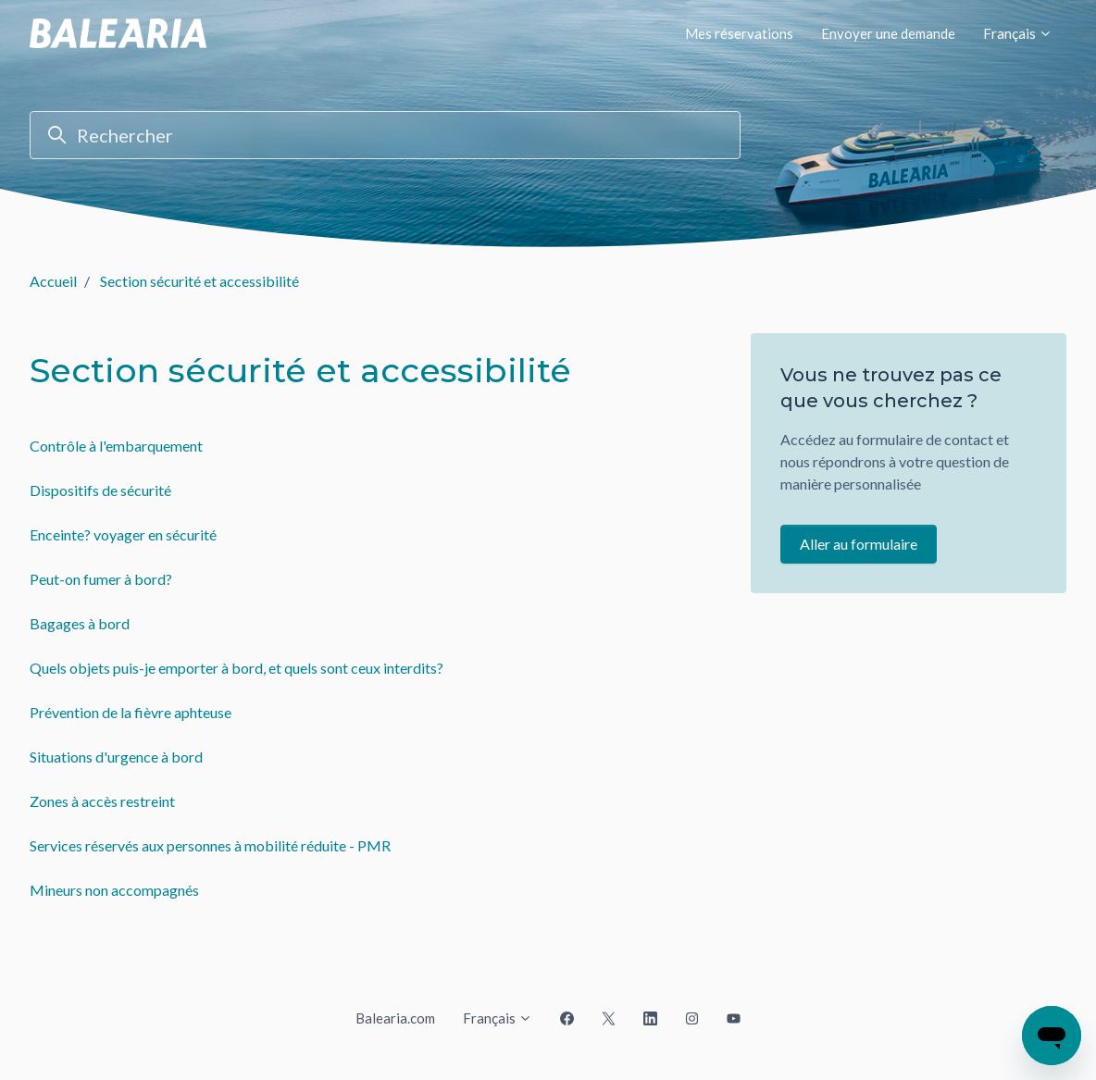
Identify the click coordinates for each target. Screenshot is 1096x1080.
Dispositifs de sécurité (100, 490)
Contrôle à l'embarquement (116, 445)
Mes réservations (739, 33)
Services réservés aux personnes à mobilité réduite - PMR (210, 845)
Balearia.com (395, 1018)
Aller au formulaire (858, 543)
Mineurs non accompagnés (114, 890)
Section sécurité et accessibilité (199, 281)
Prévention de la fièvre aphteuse (130, 712)
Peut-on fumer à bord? (101, 579)
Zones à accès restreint (102, 801)
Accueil (53, 281)
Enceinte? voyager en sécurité (123, 534)
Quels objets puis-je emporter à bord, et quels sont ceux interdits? (236, 668)
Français (1017, 33)
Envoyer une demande (888, 33)
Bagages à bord (80, 623)
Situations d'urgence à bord (116, 756)
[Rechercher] (385, 135)
